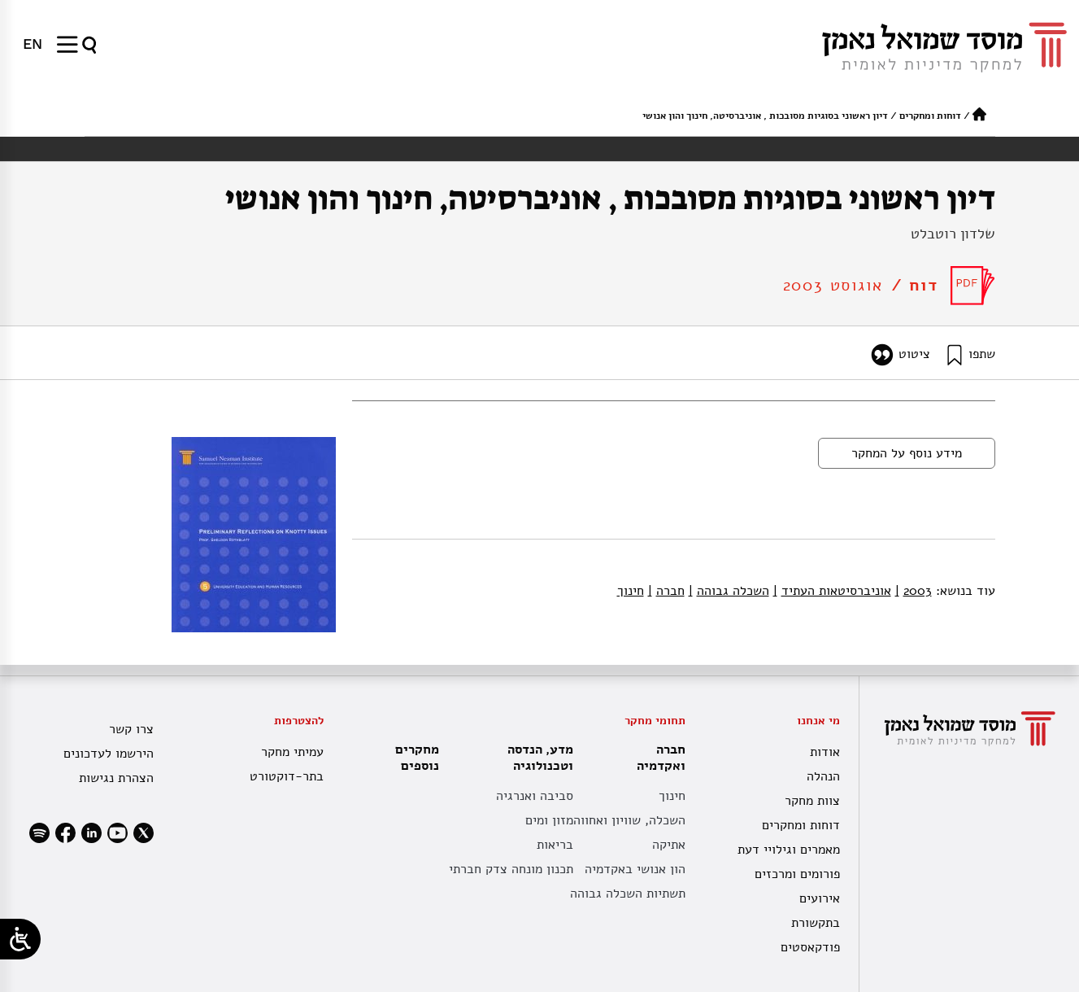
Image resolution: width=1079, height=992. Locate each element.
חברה (666, 591)
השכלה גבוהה (729, 591)
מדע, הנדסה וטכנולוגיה (536, 758)
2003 (913, 591)
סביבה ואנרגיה (534, 796)
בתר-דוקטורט (287, 776)
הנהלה (823, 776)
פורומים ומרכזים (797, 874)
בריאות (555, 845)
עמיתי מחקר (292, 752)
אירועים (819, 898)
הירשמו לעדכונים (108, 754)
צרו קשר (131, 729)
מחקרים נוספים (417, 758)
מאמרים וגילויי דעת (788, 850)
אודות (825, 752)
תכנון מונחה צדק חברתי (511, 869)
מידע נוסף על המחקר (906, 453)
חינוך (630, 591)
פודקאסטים (810, 947)
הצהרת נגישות (116, 778)
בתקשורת (815, 923)
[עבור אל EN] (32, 44)
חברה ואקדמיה (657, 758)
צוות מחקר (812, 801)
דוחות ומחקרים (930, 115)
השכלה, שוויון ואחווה (629, 820)
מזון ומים (549, 820)
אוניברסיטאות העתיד (832, 591)
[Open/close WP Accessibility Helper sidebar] (20, 939)
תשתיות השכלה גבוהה (627, 893)
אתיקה (668, 845)
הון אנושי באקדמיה (635, 869)
